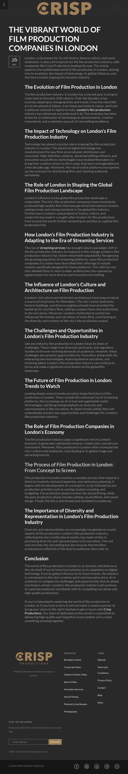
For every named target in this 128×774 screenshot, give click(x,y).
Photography (70, 711)
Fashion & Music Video (75, 674)
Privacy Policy (105, 680)
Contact (102, 687)
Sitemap (102, 659)
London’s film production (94, 110)
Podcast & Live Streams (75, 704)
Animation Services (73, 689)
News (100, 702)
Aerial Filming (71, 696)
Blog (100, 695)
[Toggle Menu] (4, 4)
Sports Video (70, 682)
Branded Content (72, 659)
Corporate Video (72, 667)
